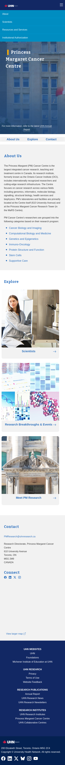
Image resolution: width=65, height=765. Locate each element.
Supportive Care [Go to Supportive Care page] (18, 260)
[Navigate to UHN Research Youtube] (36, 759)
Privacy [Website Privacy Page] (32, 674)
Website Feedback (32, 682)
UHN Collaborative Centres (32, 722)
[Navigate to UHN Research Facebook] (3, 759)
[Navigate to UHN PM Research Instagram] (19, 577)
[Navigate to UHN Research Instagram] (29, 759)
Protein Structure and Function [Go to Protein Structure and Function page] (26, 249)
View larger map (16, 634)
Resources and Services (14, 29)
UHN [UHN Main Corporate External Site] (32, 653)
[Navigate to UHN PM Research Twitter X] (15, 577)
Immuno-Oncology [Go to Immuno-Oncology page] (19, 244)
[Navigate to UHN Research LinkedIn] (10, 759)
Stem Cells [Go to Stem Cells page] (15, 255)
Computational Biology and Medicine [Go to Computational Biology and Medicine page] (30, 233)
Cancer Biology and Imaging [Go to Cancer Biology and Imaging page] (25, 228)
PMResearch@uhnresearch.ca (20, 536)
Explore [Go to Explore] (32, 139)
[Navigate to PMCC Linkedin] (10, 577)
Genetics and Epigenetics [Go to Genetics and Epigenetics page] (23, 239)
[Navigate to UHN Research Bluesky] (23, 758)
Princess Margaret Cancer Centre (32, 718)
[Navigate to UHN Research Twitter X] (16, 759)
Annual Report (32, 694)
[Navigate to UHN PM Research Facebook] (5, 577)
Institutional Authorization (15, 37)
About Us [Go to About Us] (13, 139)
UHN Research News (32, 698)
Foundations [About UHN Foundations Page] (32, 657)
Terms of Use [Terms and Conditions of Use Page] (32, 678)
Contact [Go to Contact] (51, 139)
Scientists (7, 22)
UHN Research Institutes (32, 714)
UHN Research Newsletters (32, 702)
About (5, 14)
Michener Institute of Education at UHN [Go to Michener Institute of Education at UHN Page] (32, 662)
